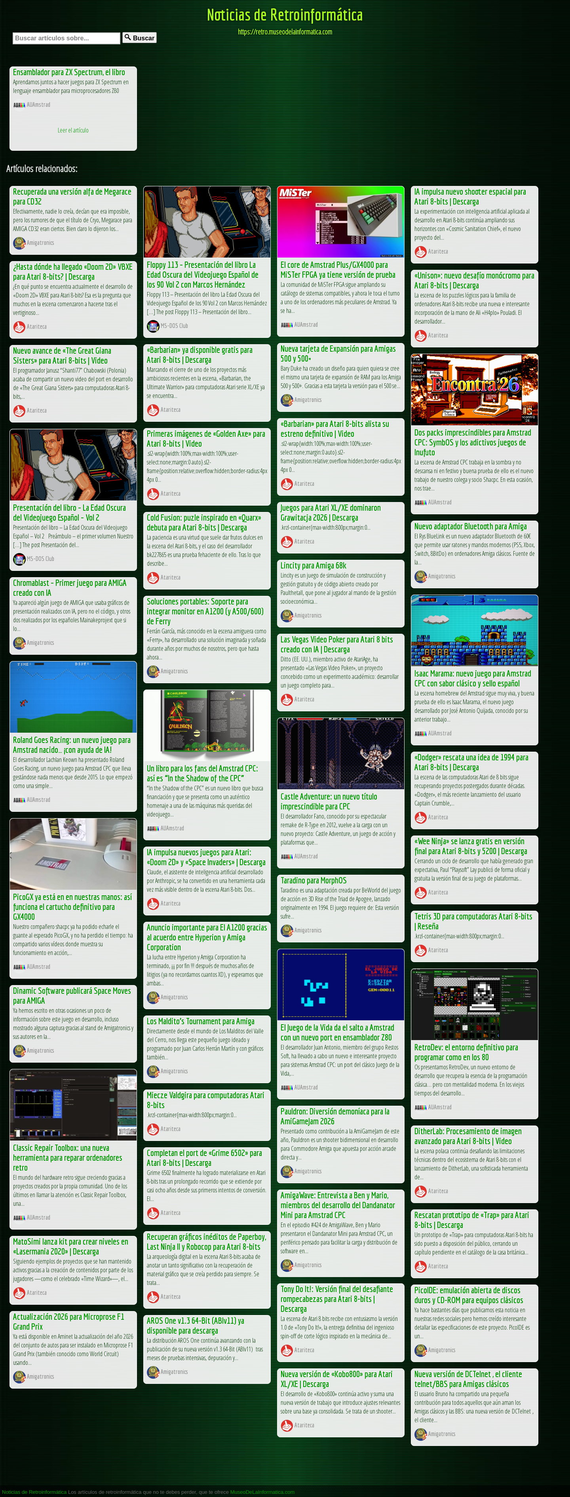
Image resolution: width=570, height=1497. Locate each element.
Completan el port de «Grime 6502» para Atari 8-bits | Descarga (204, 1157)
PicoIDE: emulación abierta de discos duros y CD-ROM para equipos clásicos (468, 1295)
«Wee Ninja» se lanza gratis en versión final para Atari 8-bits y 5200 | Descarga (470, 846)
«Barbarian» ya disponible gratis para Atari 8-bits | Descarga (200, 354)
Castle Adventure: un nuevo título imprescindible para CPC (329, 801)
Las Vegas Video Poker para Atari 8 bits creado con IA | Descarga (337, 644)
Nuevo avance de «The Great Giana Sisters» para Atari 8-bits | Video (62, 355)
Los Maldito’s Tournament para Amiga (201, 1021)
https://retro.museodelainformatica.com (285, 31)
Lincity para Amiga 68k (313, 565)
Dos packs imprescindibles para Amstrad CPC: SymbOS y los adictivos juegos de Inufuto (472, 442)
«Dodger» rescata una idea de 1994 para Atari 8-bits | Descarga (471, 762)
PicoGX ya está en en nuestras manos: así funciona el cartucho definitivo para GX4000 (72, 906)
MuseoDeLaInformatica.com (262, 1492)
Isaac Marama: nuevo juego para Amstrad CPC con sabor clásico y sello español (472, 678)
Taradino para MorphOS (314, 880)
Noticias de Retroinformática (285, 14)
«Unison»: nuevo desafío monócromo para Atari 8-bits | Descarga (474, 280)
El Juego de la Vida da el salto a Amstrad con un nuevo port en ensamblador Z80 (337, 1032)
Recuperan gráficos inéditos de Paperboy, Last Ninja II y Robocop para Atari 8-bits (206, 1241)
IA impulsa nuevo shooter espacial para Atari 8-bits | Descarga (470, 196)
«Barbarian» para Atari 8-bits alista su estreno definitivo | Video (335, 428)
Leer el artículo (73, 130)
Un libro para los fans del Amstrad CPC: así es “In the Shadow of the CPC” (202, 773)
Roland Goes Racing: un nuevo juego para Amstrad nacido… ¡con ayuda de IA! (72, 744)
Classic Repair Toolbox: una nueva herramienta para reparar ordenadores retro (67, 1157)
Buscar (139, 38)
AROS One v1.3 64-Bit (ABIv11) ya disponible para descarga (195, 1325)
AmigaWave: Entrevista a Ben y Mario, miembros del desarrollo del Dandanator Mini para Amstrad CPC (338, 1205)
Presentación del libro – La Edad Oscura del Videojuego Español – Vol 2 (69, 512)
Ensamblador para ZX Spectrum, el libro (69, 72)
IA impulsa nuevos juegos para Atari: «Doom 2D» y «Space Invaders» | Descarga (206, 857)
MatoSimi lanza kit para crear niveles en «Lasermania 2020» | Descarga (70, 1246)
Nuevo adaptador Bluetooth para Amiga (470, 526)
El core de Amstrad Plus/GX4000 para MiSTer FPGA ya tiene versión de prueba (338, 269)
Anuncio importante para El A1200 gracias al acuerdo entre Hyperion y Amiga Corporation (207, 937)
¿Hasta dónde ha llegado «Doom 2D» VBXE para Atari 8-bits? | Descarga (73, 271)
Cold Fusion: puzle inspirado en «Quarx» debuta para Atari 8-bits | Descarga (204, 522)
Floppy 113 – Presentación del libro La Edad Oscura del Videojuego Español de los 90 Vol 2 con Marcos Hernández (202, 274)
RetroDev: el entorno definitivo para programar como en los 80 (466, 1052)
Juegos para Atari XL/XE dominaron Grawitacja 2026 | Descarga (331, 512)
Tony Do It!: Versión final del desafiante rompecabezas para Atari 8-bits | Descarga (337, 1298)
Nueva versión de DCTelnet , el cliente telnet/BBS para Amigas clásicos (468, 1379)
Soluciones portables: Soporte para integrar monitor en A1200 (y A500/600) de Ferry (205, 611)
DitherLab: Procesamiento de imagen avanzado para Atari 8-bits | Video (468, 1136)
